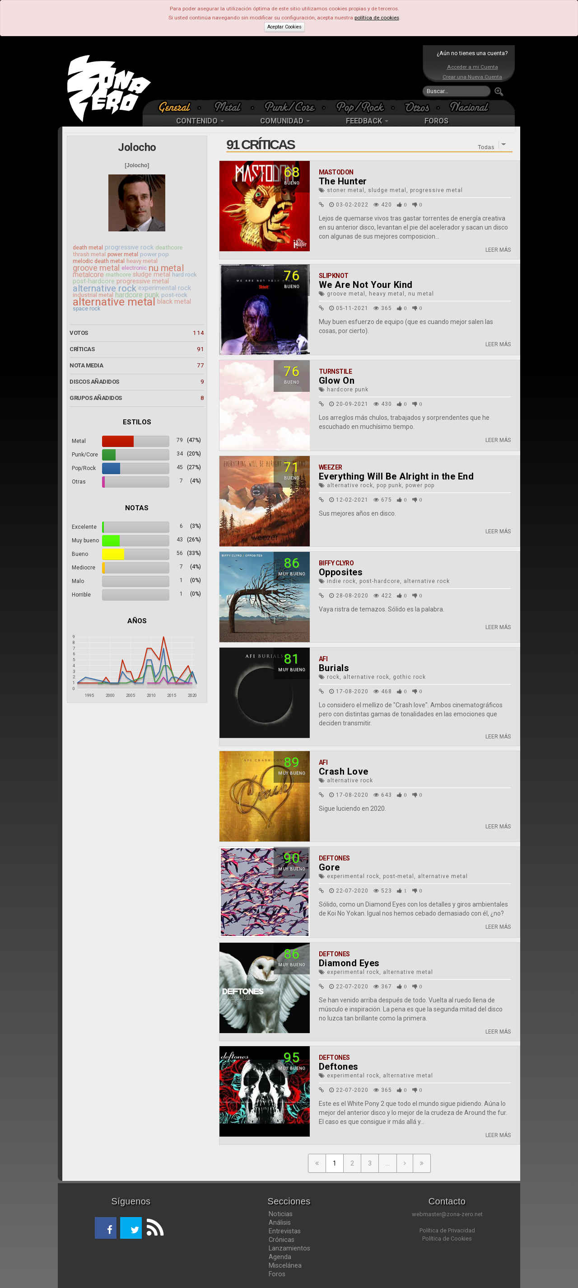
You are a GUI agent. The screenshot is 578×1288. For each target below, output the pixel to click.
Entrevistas (285, 1231)
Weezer (330, 467)
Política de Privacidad (447, 1230)
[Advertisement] (287, 72)
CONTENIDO (200, 121)
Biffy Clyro (336, 563)
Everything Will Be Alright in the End (396, 476)
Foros (277, 1274)
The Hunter (343, 181)
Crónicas (281, 1239)
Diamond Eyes (349, 963)
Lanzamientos (289, 1248)
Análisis (280, 1222)
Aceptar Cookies (284, 27)
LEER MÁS (498, 250)
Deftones (334, 858)
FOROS (436, 121)
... (388, 1163)
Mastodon (336, 172)
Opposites (341, 572)
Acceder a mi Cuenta (472, 67)
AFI (323, 659)
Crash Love (343, 771)
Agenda (280, 1256)
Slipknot (334, 275)
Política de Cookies (447, 1238)
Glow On (337, 380)
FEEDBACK (367, 121)
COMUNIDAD (285, 121)
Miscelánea (285, 1265)
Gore (329, 867)
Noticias (281, 1213)
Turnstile (335, 371)
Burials (334, 668)
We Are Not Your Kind (366, 284)
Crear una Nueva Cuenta (472, 77)
